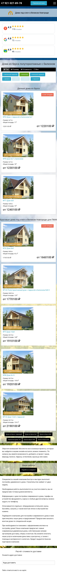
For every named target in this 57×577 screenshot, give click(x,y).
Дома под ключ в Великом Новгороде (28, 13)
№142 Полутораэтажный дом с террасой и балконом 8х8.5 (26, 290)
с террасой (35, 79)
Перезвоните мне (39, 3)
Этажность (26, 69)
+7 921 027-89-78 (11, 3)
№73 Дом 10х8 (9, 332)
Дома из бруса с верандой (14, 434)
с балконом (24, 74)
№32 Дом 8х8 (8, 248)
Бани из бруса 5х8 (29, 439)
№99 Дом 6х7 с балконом (13, 159)
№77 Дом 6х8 (8, 201)
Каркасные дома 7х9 (14, 439)
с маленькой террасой (10, 74)
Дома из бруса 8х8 (45, 434)
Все (36, 69)
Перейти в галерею (29, 470)
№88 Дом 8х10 (9, 375)
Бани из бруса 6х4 (43, 439)
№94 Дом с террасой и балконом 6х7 (17, 117)
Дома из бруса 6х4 (31, 434)
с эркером (7, 79)
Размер (15, 69)
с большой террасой (37, 74)
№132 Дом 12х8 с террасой (13, 417)
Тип (6, 69)
